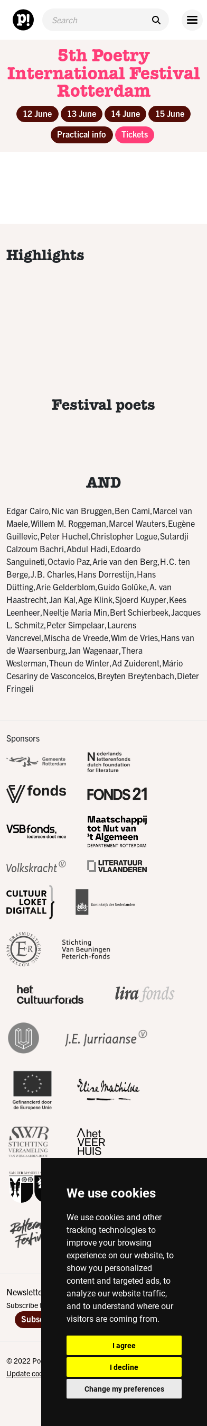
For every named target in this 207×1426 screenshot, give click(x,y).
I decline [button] (124, 1367)
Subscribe (39, 1318)
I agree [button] (124, 1345)
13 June (81, 113)
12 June (37, 113)
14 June (125, 113)
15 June (169, 113)
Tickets (134, 134)
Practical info (81, 134)
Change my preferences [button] (124, 1389)
